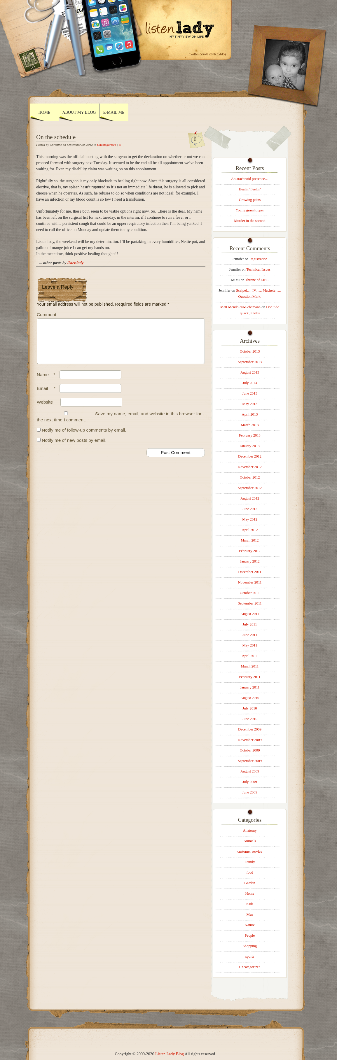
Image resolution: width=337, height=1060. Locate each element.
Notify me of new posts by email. (74, 447)
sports (249, 956)
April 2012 (250, 530)
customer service (250, 851)
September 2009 (250, 761)
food (249, 872)
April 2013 (250, 414)
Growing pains (250, 200)
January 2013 (250, 446)
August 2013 (249, 372)
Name (47, 381)
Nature (250, 925)
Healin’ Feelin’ (250, 189)
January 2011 (249, 687)
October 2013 (250, 351)
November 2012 (250, 467)
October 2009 (250, 750)
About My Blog (79, 112)
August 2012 (249, 498)
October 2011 (250, 593)
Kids (249, 904)
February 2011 (249, 677)
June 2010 (249, 719)
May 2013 (249, 404)
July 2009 (249, 782)
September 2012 (250, 488)
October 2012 (250, 477)
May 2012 (249, 519)
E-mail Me (114, 112)
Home (44, 112)
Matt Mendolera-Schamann (240, 307)
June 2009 (249, 792)
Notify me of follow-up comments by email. (84, 436)
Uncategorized (106, 144)
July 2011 (250, 624)
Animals (250, 841)
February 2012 (250, 551)
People (250, 935)
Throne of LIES (256, 280)
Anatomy (250, 830)
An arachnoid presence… (249, 179)
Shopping (250, 946)
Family (250, 862)
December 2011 (249, 572)
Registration (258, 259)
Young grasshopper (249, 210)
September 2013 (250, 362)
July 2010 (249, 708)
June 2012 (249, 509)
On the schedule (56, 137)
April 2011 (250, 656)
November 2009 (250, 740)
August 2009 (249, 771)
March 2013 (250, 425)
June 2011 (249, 635)
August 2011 (249, 614)
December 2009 (249, 729)
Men (249, 914)
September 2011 (250, 603)
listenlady (75, 263)
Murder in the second (249, 221)
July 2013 (249, 383)
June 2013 (249, 393)
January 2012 (250, 561)
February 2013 (250, 435)
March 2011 (250, 666)
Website (45, 409)
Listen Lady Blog (169, 1054)
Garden (249, 883)
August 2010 (249, 698)
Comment (46, 314)
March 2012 (250, 540)
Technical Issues (258, 269)
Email (47, 395)
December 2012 (249, 456)
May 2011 (249, 645)
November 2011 (249, 582)
